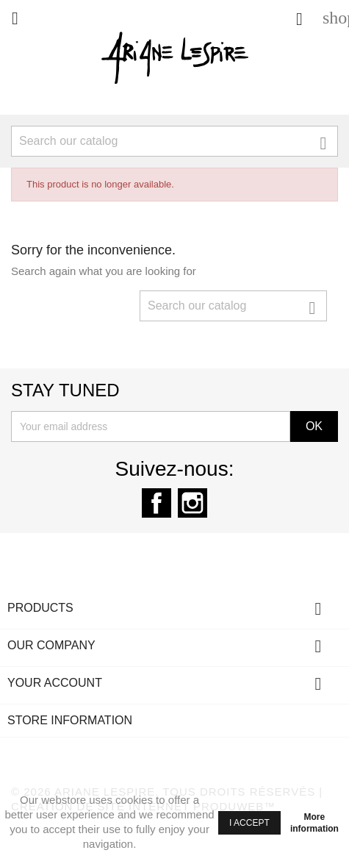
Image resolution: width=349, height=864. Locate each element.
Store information (69, 720)
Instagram (192, 503)
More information (314, 823)
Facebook (156, 503)
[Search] (174, 141)
